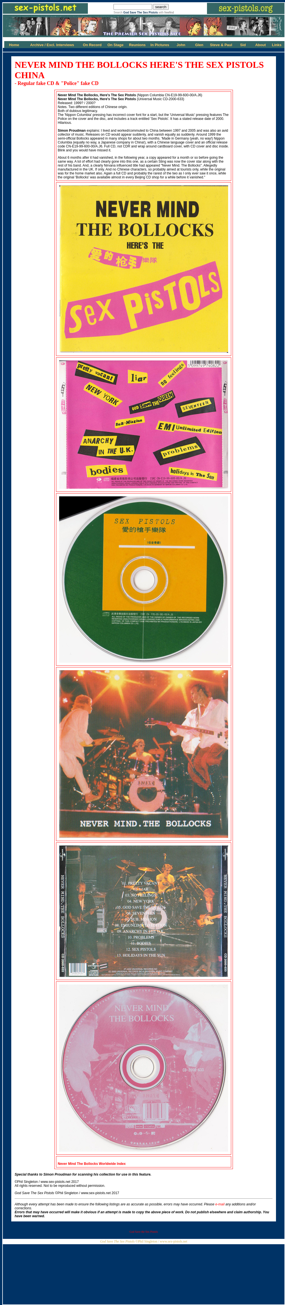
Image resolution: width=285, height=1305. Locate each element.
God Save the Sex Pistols (144, 1231)
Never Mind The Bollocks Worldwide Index (92, 1164)
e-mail (219, 1204)
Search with (143, 12)
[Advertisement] (144, 1272)
